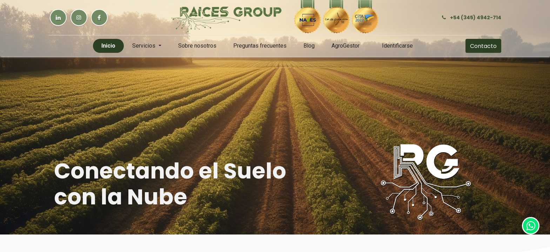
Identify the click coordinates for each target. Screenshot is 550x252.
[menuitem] (108, 46)
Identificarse (397, 45)
